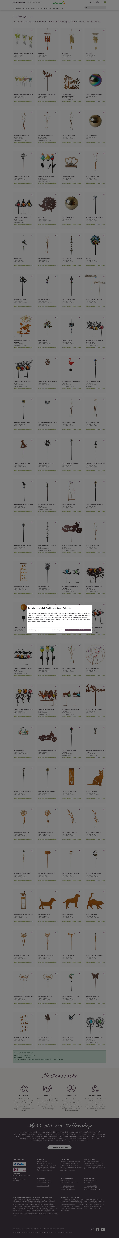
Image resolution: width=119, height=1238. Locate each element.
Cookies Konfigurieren (58, 630)
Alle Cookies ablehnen (71, 630)
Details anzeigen (33, 630)
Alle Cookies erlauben (84, 630)
